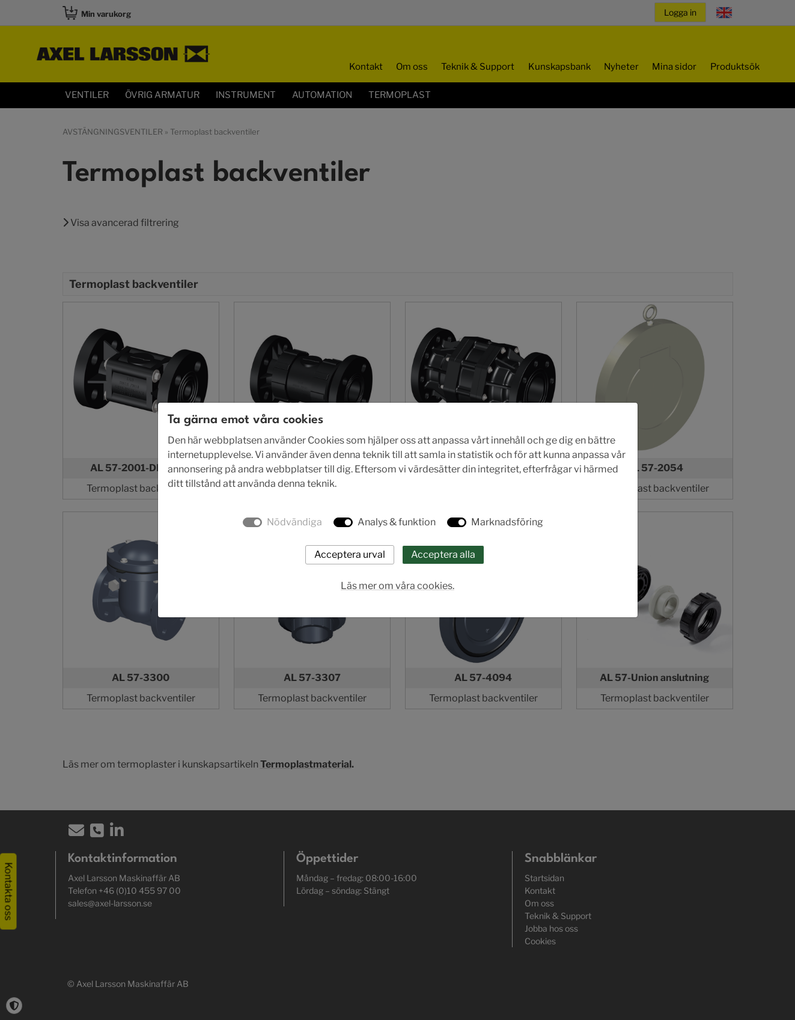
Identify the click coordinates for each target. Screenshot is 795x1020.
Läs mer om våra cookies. (397, 585)
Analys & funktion (397, 522)
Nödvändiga (294, 522)
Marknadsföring (507, 522)
